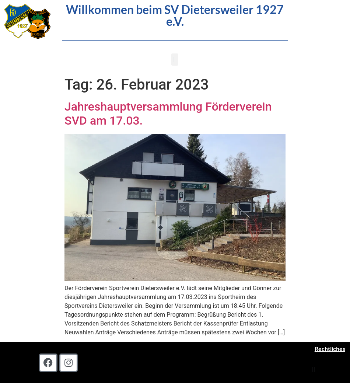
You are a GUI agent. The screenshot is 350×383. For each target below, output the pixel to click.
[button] (174, 59)
